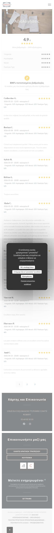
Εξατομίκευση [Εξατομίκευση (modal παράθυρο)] (27, 276)
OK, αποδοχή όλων (27, 267)
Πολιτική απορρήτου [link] (28, 281)
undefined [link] (27, 284)
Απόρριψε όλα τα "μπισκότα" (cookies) (27, 272)
